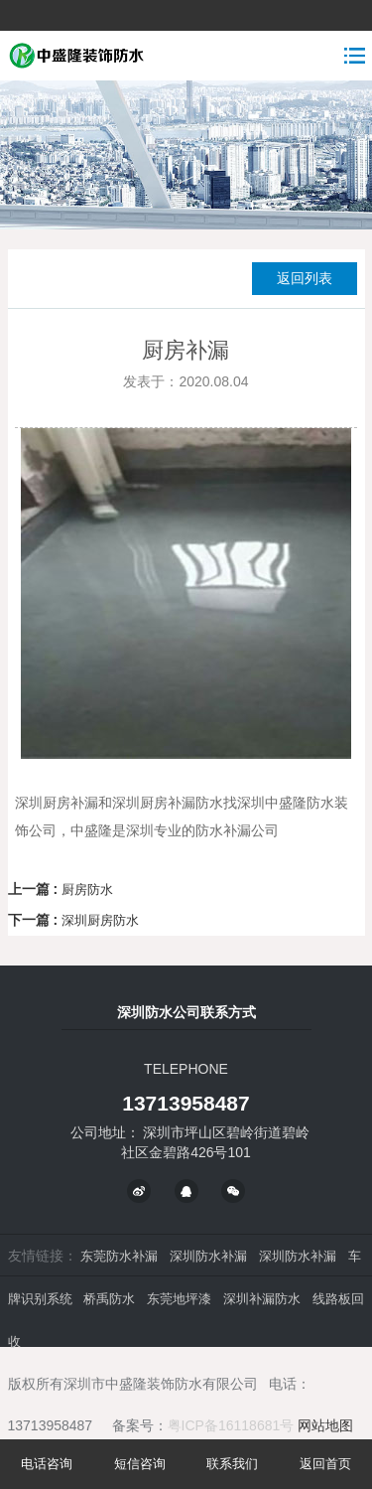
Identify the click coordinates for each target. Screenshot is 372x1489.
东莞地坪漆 (179, 1298)
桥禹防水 (109, 1298)
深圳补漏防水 (262, 1298)
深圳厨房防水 (100, 920)
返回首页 (325, 1463)
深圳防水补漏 (208, 1256)
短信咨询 (140, 1463)
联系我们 (232, 1463)
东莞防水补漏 (119, 1256)
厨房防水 (87, 889)
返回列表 (304, 278)
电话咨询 (46, 1463)
